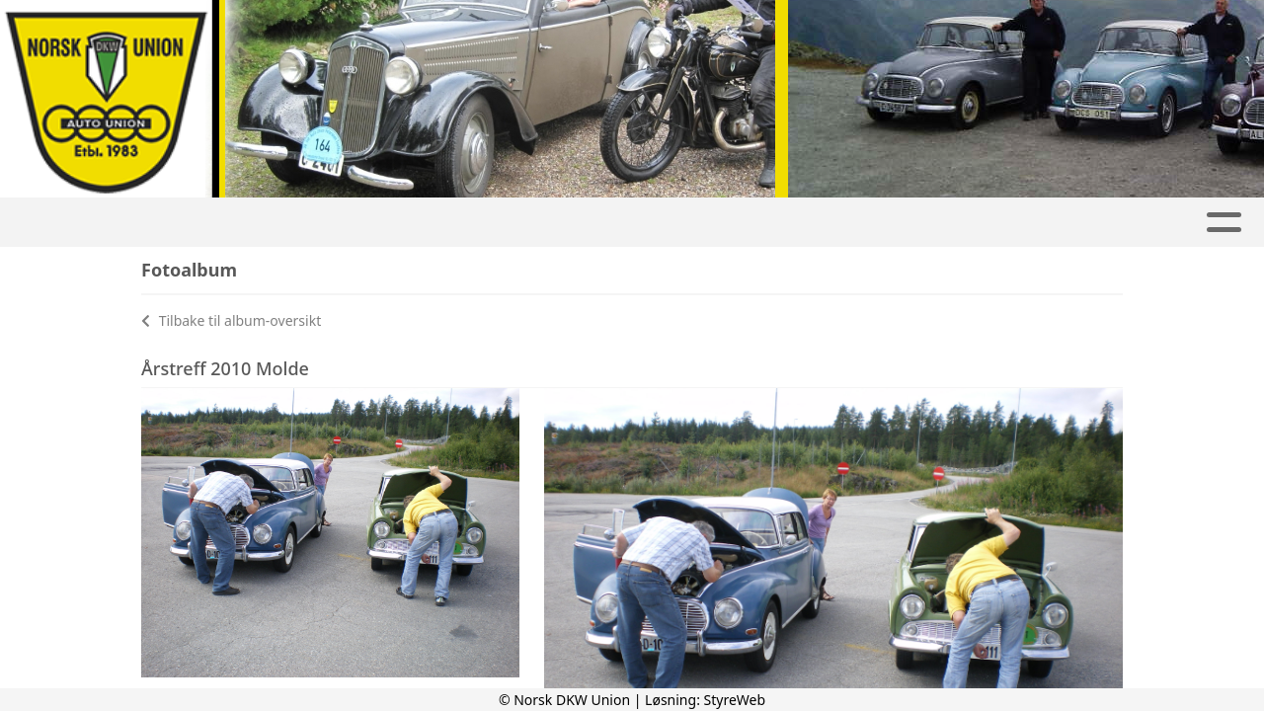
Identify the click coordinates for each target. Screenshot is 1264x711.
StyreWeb (735, 699)
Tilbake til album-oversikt (231, 320)
